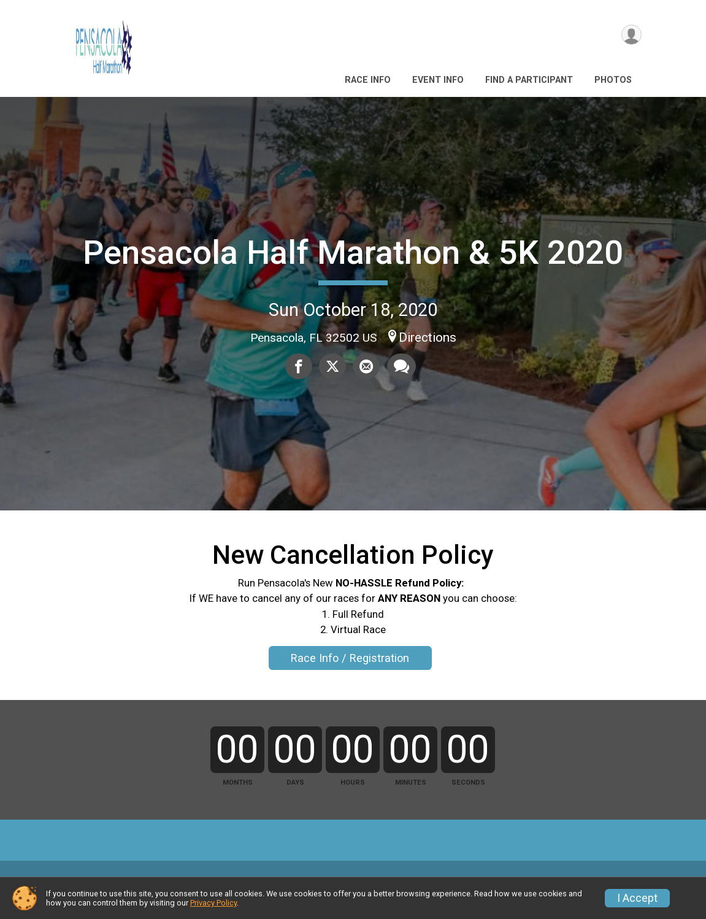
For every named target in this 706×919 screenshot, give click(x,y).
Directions (427, 337)
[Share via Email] (365, 367)
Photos (613, 80)
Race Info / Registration (350, 658)
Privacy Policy (213, 902)
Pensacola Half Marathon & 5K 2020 (353, 252)
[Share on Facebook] (299, 367)
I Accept (637, 898)
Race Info (368, 80)
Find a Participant (529, 80)
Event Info (438, 80)
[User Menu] (630, 36)
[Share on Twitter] (332, 367)
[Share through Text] (399, 367)
